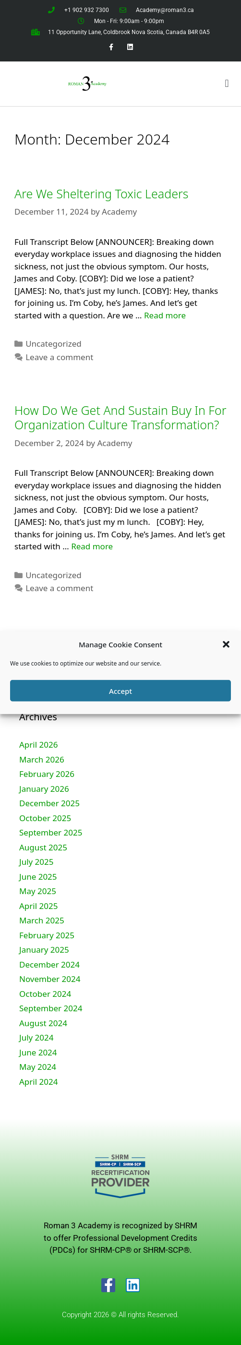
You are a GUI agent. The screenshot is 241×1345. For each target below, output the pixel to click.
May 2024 (37, 1066)
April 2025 (38, 905)
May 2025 (37, 891)
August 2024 (43, 1023)
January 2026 (44, 788)
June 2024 (38, 1052)
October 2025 (45, 818)
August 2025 (43, 847)
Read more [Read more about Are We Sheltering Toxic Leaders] (165, 315)
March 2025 (41, 920)
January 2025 (44, 949)
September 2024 (50, 1008)
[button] (226, 644)
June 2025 (38, 876)
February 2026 (46, 773)
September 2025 (50, 832)
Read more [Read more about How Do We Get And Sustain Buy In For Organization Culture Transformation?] (92, 546)
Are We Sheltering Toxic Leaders (101, 193)
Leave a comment (59, 357)
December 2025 (49, 803)
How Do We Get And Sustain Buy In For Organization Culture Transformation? (120, 417)
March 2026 (41, 759)
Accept (120, 690)
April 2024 (38, 1081)
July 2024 (36, 1037)
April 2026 (38, 744)
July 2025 (36, 861)
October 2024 (45, 993)
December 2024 (49, 964)
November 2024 (49, 978)
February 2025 (46, 935)
